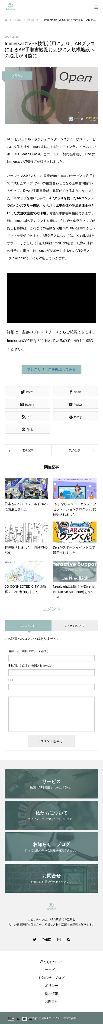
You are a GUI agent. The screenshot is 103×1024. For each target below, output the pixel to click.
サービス (51, 970)
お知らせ (17, 75)
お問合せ (51, 1001)
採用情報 (51, 993)
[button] (51, 369)
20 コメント (28, 625)
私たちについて (51, 962)
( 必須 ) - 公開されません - (30, 665)
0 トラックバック (75, 625)
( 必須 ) (28, 651)
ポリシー (51, 985)
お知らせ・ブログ (51, 978)
